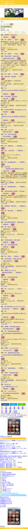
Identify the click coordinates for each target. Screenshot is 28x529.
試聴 (13, 37)
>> (15, 411)
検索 (11, 24)
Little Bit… (6, 37)
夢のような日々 (12, 226)
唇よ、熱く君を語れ (8, 485)
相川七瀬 (7, 76)
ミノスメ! (25, 5)
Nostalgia (13, 76)
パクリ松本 (8, 84)
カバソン (19, 5)
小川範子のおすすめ (5, 498)
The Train (21, 191)
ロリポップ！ (20, 528)
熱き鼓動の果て (12, 162)
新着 (8, 6)
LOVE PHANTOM (12, 244)
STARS (21, 368)
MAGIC (16, 256)
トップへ (2, 415)
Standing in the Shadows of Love (14, 168)
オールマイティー (7, 488)
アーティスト (14, 6)
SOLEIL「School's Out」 (6, 457)
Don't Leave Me (12, 134)
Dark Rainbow (11, 368)
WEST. (6, 348)
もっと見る (3, 505)
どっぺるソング (7, 2)
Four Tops (7, 166)
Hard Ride (6, 193)
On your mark (5, 308)
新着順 (10, 32)
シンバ (7, 344)
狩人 (6, 150)
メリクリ (10, 129)
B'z (5, 39)
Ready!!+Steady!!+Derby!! (9, 474)
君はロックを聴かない (8, 483)
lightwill (12, 528)
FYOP (15, 74)
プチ (3, 28)
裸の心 (4, 486)
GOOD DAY (20, 222)
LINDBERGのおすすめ (6, 501)
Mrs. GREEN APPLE (10, 222)
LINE (21, 404)
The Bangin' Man (13, 372)
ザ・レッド (8, 125)
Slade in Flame (7, 374)
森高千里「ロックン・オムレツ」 (9, 446)
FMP (9, 74)
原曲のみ (23, 32)
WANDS (7, 34)
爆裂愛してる (6, 490)
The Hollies (8, 96)
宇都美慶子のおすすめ (6, 503)
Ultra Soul (10, 210)
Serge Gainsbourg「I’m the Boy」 (9, 451)
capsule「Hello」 (4, 459)
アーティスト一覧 (11, 415)
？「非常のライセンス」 (6, 462)
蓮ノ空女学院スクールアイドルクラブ (15, 306)
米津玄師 (7, 206)
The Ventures (8, 258)
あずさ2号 (11, 150)
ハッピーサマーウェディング (10, 493)
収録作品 (5, 94)
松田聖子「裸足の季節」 (6, 464)
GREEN (22, 162)
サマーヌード (18, 293)
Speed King (16, 56)
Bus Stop (14, 96)
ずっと (4, 471)
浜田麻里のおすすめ (5, 500)
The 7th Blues (7, 136)
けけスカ (4, 477)
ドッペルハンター (10, 234)
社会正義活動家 (9, 266)
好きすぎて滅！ (6, 482)
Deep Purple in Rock (8, 58)
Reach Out (6, 170)
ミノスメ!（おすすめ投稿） (16, 416)
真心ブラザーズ (9, 293)
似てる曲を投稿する (6, 26)
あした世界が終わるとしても (10, 386)
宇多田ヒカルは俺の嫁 (6, 436)
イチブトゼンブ (12, 391)
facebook (5, 404)
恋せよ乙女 (14, 34)
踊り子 (4, 479)
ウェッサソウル (14, 348)
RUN (16, 39)
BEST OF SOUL (7, 131)
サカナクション (7, 491)
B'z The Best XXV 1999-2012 (11, 393)
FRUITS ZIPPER (9, 109)
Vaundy (4, 480)
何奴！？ (7, 70)
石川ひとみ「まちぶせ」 (6, 460)
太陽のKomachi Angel (13, 331)
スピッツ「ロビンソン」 (6, 445)
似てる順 (3, 32)
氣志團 (6, 326)
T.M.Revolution (9, 240)
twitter (13, 404)
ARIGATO (10, 145)
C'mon (19, 288)
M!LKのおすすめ (4, 497)
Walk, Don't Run (17, 258)
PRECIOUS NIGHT (7, 272)
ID (20, 76)
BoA (6, 129)
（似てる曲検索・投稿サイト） (9, 3)
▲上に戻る (3, 506)
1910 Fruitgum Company (11, 191)
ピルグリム (11, 288)
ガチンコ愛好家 (9, 105)
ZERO (9, 39)
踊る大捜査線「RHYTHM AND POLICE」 (11, 456)
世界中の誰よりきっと (8, 475)
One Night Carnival (15, 326)
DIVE (9, 256)
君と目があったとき (20, 109)
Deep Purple (8, 56)
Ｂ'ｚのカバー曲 (6, 413)
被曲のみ (16, 32)
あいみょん (8, 384)
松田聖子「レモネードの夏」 (8, 443)
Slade (6, 372)
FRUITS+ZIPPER (6, 472)
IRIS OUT (13, 206)
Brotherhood (6, 229)
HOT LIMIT (17, 240)
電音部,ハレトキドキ (10, 270)
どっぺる (3, 6)
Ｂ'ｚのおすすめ (16, 413)
